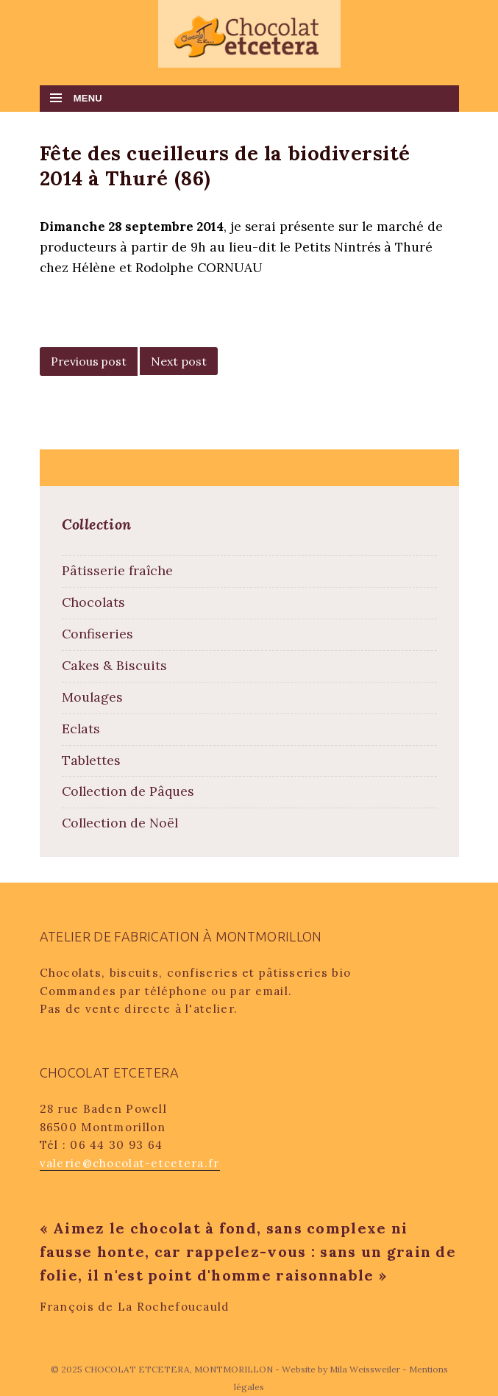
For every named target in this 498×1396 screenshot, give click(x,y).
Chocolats (93, 602)
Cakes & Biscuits (114, 665)
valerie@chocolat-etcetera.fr (130, 1163)
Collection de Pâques (128, 791)
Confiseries (97, 633)
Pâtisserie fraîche (117, 570)
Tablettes (91, 760)
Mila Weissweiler (365, 1369)
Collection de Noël (120, 822)
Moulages (92, 696)
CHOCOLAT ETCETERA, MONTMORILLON (180, 1369)
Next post (179, 361)
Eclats (81, 728)
